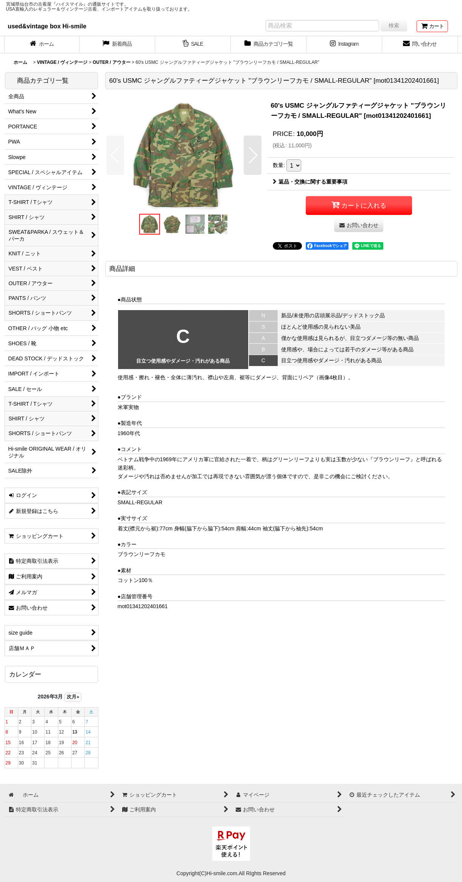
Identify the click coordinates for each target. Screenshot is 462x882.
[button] (115, 155)
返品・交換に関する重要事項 (310, 182)
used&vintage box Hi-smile (47, 26)
